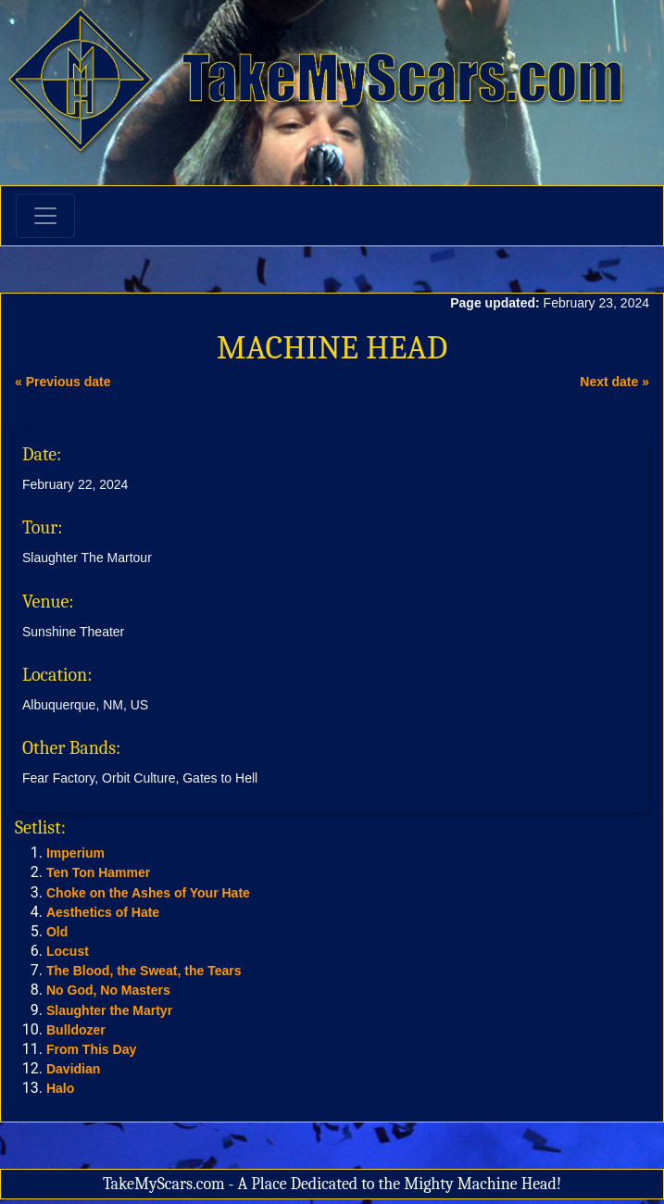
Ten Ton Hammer (98, 872)
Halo (60, 1088)
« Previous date (63, 381)
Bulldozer (76, 1029)
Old (57, 931)
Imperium (75, 853)
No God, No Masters (108, 990)
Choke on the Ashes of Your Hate (148, 892)
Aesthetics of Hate (102, 912)
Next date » (614, 381)
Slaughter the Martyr (109, 1010)
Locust (67, 951)
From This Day (91, 1049)
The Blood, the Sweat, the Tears (144, 970)
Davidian (73, 1068)
